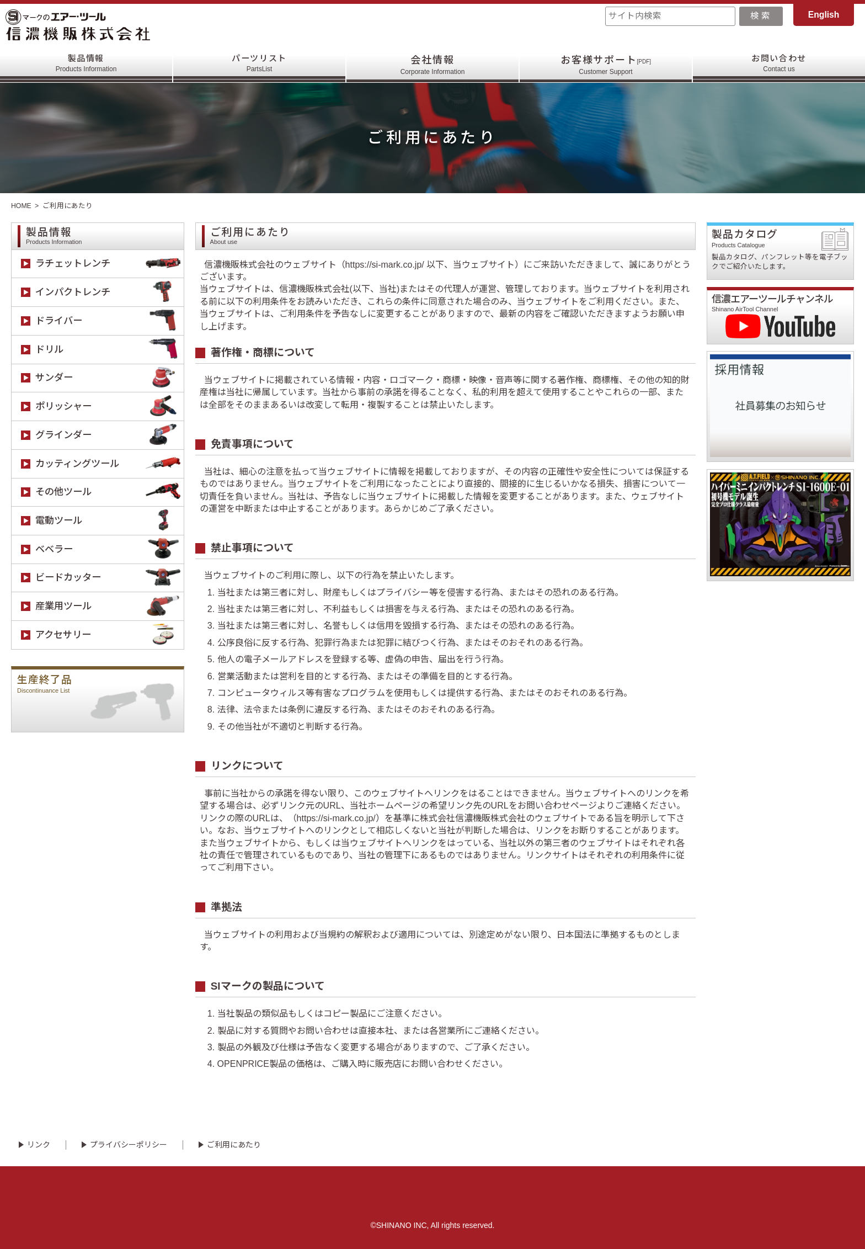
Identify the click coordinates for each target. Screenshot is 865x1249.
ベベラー (109, 549)
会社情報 (433, 65)
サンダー (109, 378)
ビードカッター (109, 578)
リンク (38, 1144)
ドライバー (109, 321)
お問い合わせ (779, 65)
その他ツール (109, 493)
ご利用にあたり (234, 1144)
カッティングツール (109, 464)
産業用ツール (109, 606)
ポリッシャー (109, 406)
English (824, 14)
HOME (21, 206)
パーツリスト (259, 65)
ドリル (109, 350)
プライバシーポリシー (128, 1144)
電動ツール (109, 521)
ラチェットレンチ (109, 264)
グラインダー (109, 435)
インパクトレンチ (109, 292)
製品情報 (86, 65)
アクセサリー (109, 635)
